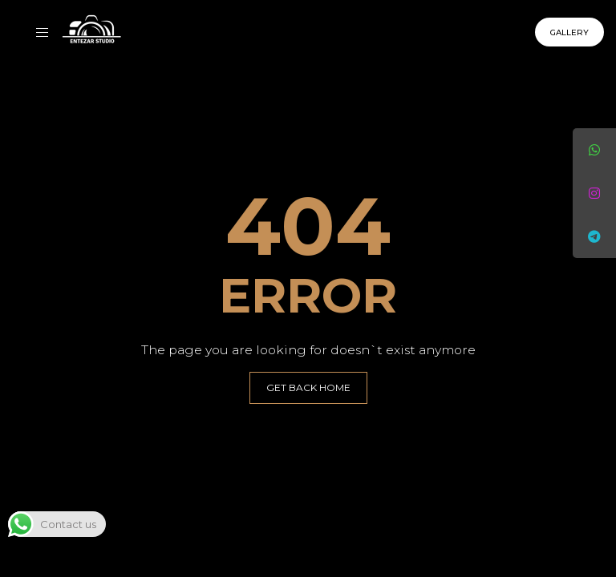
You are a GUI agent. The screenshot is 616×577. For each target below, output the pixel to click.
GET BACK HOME (308, 387)
